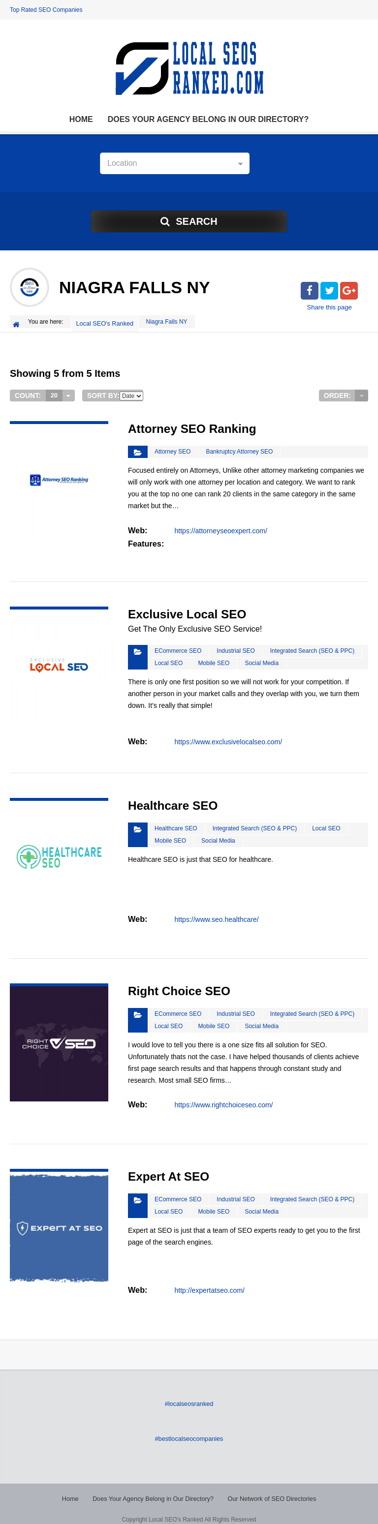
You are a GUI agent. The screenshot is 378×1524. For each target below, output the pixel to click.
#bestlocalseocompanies (189, 1430)
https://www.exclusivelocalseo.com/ (228, 734)
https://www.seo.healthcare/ (216, 910)
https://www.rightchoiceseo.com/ (223, 1095)
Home (81, 119)
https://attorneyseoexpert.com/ (220, 525)
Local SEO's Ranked (106, 321)
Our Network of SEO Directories (268, 1489)
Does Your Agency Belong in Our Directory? (208, 119)
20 (54, 391)
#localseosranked (189, 1395)
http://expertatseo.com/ (209, 1280)
